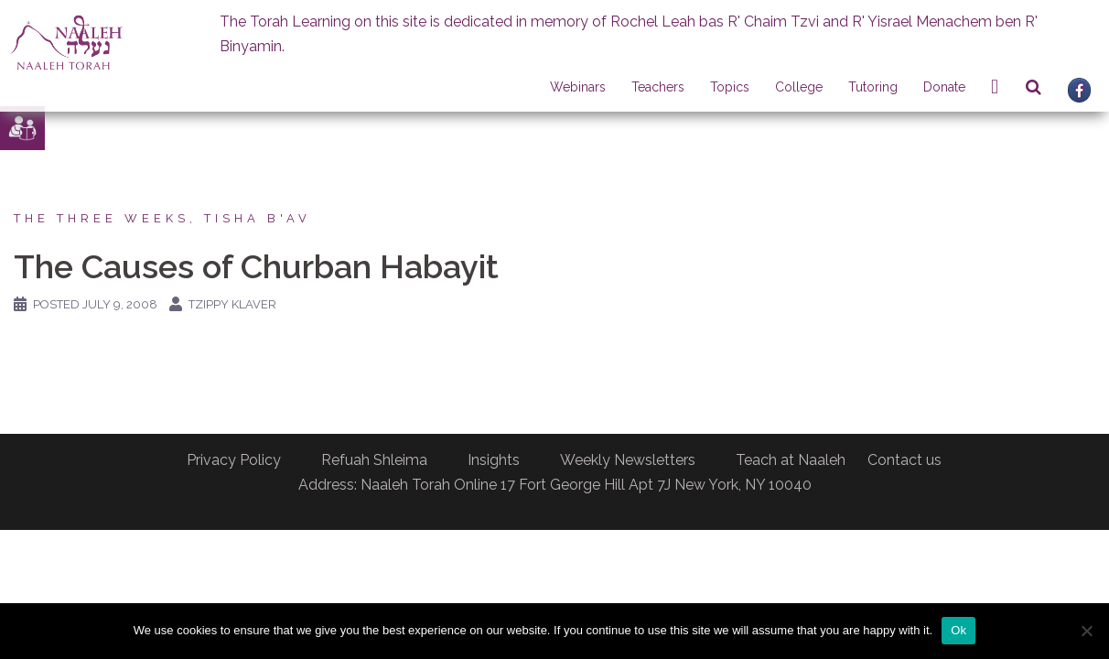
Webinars (578, 87)
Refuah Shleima (374, 460)
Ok (958, 630)
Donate (944, 87)
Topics (729, 87)
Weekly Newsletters (627, 460)
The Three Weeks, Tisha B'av (162, 218)
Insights (494, 460)
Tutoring (873, 87)
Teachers (657, 87)
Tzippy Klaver (232, 304)
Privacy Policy (234, 460)
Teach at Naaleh (790, 460)
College (799, 87)
